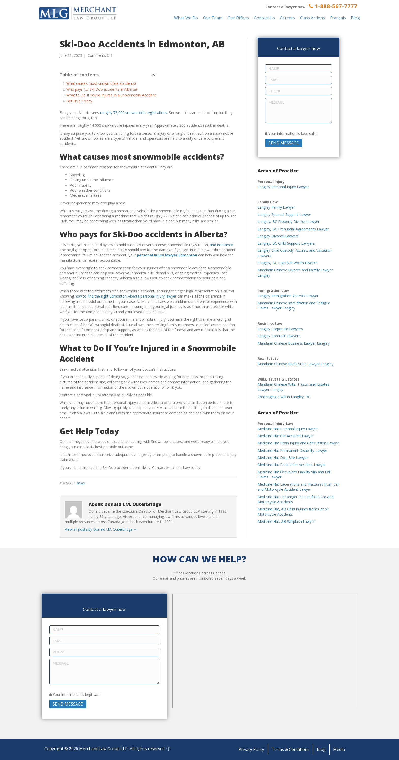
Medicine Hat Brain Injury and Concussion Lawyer (298, 443)
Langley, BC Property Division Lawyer (288, 221)
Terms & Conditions (290, 749)
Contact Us (264, 18)
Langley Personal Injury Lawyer (283, 186)
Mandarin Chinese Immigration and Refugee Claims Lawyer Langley (294, 306)
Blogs (81, 483)
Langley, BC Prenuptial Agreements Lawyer (293, 229)
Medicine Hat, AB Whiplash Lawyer (286, 521)
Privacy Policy (251, 749)
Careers (287, 18)
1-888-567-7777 (333, 6)
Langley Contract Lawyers (279, 335)
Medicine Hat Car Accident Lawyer (286, 435)
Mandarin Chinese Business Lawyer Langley (294, 343)
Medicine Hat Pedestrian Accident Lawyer (292, 464)
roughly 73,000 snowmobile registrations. (134, 112)
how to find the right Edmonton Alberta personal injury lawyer (125, 296)
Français (338, 18)
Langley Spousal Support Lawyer (284, 214)
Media (339, 749)
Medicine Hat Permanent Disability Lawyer (292, 450)
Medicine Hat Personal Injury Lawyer (288, 428)
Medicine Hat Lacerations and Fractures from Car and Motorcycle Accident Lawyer (298, 487)
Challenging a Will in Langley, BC (284, 396)
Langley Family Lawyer (276, 207)
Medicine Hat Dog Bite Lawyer (283, 457)
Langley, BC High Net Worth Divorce (288, 262)
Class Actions (312, 18)
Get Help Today (79, 100)
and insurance (221, 244)
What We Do (186, 18)
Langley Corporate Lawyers (280, 328)
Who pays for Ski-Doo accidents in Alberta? (101, 89)
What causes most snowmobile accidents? (101, 83)
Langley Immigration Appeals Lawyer (288, 295)
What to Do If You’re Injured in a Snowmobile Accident (111, 95)
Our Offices (238, 18)
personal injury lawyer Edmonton (167, 254)
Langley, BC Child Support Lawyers (286, 243)
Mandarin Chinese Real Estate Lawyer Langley (295, 363)
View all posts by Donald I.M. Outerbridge (101, 529)
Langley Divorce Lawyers (278, 236)
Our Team (212, 18)
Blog (355, 18)
